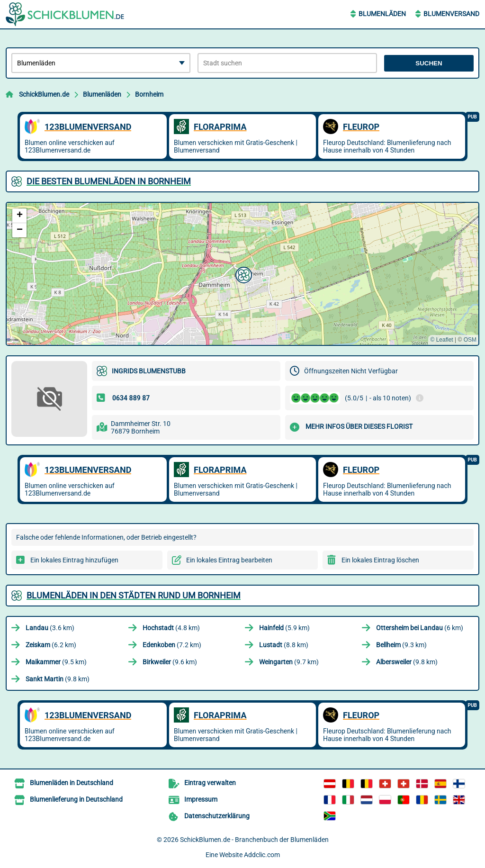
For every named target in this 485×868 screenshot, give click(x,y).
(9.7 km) (289, 662)
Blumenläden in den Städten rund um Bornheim (134, 595)
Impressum (200, 799)
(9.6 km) (170, 662)
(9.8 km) (407, 662)
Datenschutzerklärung (217, 816)
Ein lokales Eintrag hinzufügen (74, 560)
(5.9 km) (284, 628)
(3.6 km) (50, 628)
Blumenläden (382, 14)
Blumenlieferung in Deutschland (76, 799)
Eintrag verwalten (210, 783)
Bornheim (149, 94)
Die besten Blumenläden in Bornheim (109, 181)
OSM (470, 339)
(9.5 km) (56, 662)
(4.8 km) (171, 628)
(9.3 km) (401, 645)
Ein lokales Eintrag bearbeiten (229, 560)
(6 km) (419, 628)
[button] (242, 274)
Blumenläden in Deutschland (71, 783)
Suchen (428, 63)
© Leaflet (441, 339)
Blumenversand (451, 14)
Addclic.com (262, 855)
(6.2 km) (51, 645)
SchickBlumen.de (44, 94)
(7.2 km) (172, 645)
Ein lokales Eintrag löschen (380, 560)
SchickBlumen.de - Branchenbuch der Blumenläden (254, 839)
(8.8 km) (283, 645)
